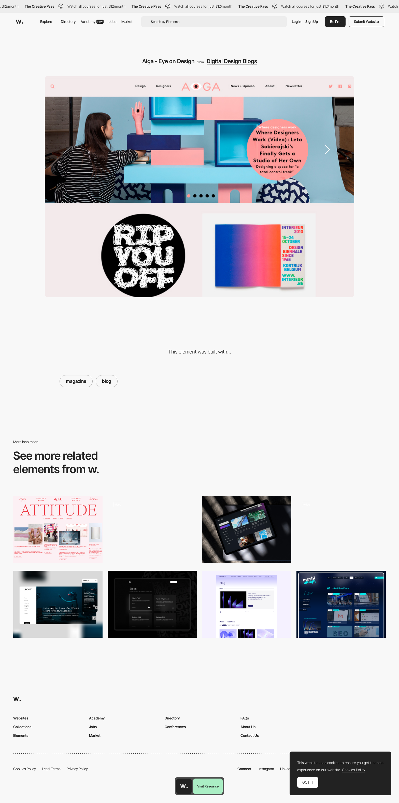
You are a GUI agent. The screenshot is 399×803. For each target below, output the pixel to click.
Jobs (112, 21)
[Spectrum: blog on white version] (246, 604)
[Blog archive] (152, 604)
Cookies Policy (24, 769)
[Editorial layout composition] (58, 529)
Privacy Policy (77, 769)
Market (127, 21)
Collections (22, 727)
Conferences (175, 727)
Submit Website (366, 21)
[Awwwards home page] (184, 786)
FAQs (244, 718)
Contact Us (249, 735)
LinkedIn (286, 769)
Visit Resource (208, 786)
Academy (92, 21)
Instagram (266, 769)
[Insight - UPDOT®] (58, 604)
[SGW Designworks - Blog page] (246, 529)
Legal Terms (51, 769)
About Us (247, 727)
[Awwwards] (19, 22)
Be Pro (335, 21)
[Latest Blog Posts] (341, 604)
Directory (68, 21)
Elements (20, 735)
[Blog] (152, 529)
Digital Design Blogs (232, 61)
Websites (20, 718)
